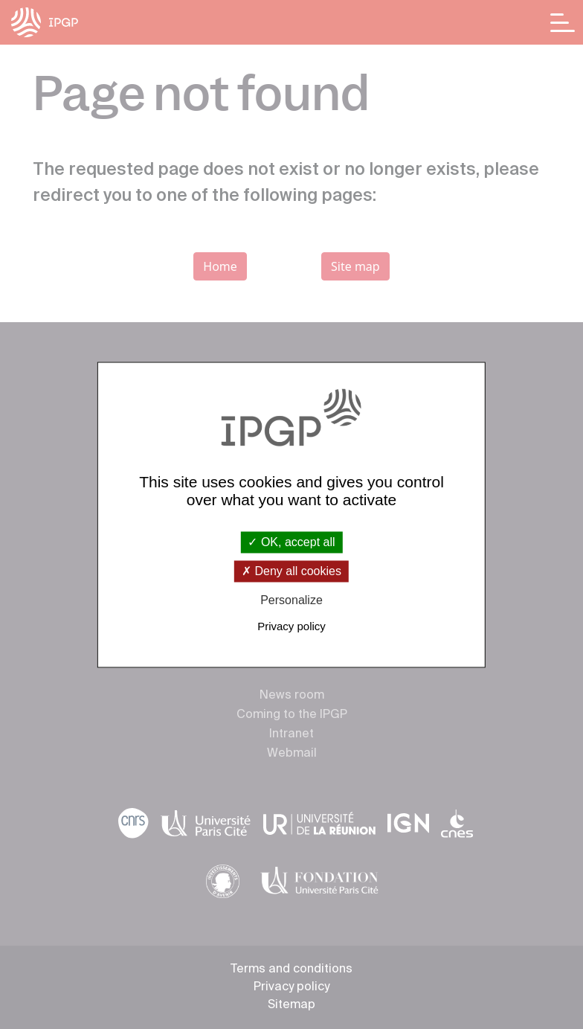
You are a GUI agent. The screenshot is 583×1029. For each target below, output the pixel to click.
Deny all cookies (291, 571)
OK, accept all (291, 542)
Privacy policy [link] (291, 626)
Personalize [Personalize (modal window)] (291, 600)
